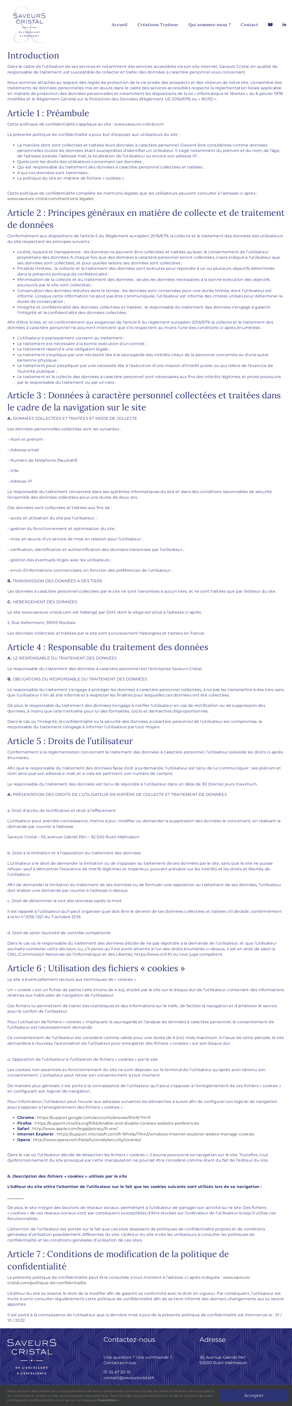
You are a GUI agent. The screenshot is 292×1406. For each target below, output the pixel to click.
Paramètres (108, 1400)
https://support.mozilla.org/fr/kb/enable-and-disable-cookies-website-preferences (117, 1123)
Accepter (254, 1395)
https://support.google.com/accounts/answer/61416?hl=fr (94, 1117)
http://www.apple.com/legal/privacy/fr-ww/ (75, 1128)
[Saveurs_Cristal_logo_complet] (29, 3)
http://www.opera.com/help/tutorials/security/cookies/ (87, 1139)
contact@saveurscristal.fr (129, 1377)
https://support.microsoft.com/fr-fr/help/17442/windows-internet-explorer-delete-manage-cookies (156, 1134)
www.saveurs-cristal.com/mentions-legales (50, 198)
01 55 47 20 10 (117, 1372)
